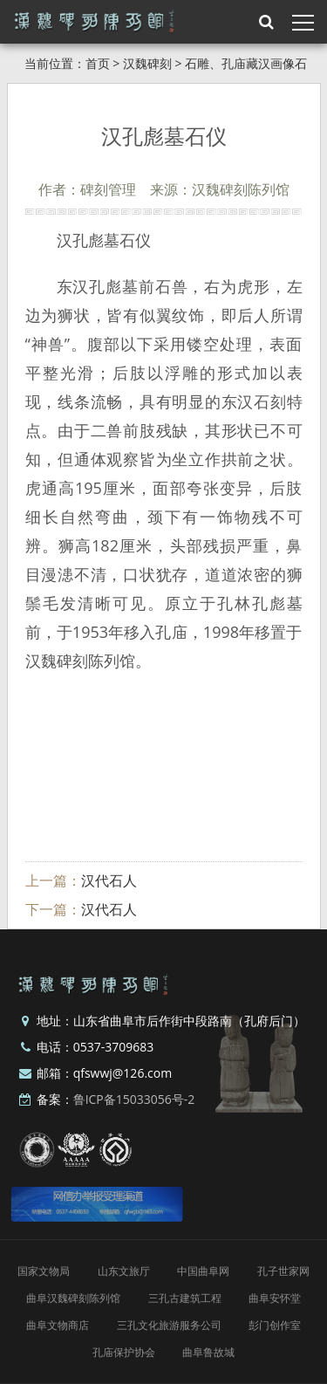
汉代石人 (109, 880)
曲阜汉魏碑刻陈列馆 (73, 1298)
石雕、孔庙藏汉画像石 (246, 63)
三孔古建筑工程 (184, 1298)
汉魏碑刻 (147, 63)
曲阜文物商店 (57, 1325)
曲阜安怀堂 (275, 1298)
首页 (97, 63)
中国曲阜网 (203, 1271)
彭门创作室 (275, 1325)
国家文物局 (43, 1271)
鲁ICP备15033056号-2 (134, 1099)
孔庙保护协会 (123, 1352)
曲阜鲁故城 (208, 1352)
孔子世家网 (283, 1271)
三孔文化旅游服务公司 (169, 1325)
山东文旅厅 (124, 1271)
